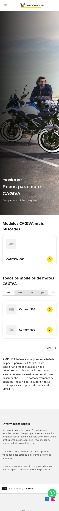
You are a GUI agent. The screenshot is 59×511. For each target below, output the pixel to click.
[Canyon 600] (29, 330)
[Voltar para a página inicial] (32, 5)
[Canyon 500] (29, 309)
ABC (8, 292)
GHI (32, 292)
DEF (20, 292)
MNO (51, 348)
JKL (42, 292)
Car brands (15, 488)
